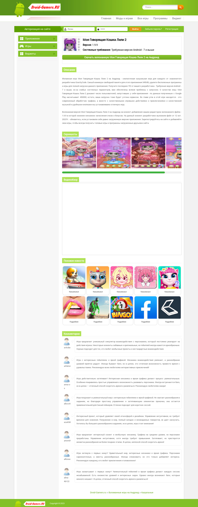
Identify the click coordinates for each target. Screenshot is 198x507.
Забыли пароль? (153, 28)
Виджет (176, 18)
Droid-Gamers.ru (98, 492)
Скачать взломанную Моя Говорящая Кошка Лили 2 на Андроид (121, 57)
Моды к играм (124, 18)
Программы (160, 18)
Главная (106, 18)
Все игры (142, 18)
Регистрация (171, 28)
